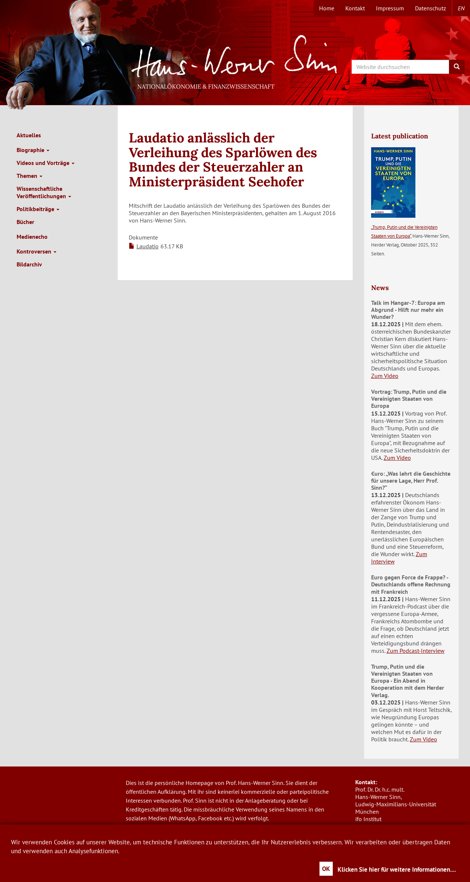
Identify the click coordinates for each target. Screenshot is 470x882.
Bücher (25, 221)
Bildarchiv (29, 264)
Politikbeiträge (38, 209)
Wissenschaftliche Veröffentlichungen (44, 192)
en (461, 8)
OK (326, 869)
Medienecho (32, 236)
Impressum (390, 8)
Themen (29, 175)
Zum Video (384, 375)
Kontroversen (36, 251)
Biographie (33, 150)
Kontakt (355, 8)
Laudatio (147, 246)
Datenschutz (430, 8)
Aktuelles (29, 135)
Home (326, 8)
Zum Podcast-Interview (416, 650)
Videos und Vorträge (46, 162)
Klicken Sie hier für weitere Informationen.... (397, 869)
